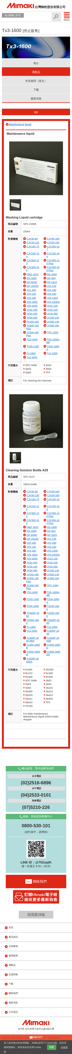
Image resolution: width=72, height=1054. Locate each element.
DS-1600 (52, 274)
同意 (51, 1047)
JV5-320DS (53, 302)
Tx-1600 (31, 353)
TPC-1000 (52, 332)
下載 (36, 89)
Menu (66, 16)
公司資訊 (13, 1012)
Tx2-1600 (52, 353)
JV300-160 (53, 325)
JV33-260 (52, 313)
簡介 (36, 63)
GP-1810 (52, 282)
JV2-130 (51, 286)
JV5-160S (32, 302)
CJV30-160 (53, 242)
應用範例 (13, 955)
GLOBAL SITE (13, 15)
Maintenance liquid (20, 124)
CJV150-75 (33, 246)
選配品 (36, 72)
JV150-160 (33, 321)
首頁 (11, 927)
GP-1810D (32, 286)
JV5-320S (32, 305)
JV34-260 (32, 317)
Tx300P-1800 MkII (32, 639)
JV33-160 (32, 313)
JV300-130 (53, 321)
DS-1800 (31, 278)
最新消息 (36, 98)
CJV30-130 (33, 242)
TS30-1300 (32, 346)
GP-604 (51, 278)
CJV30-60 (32, 238)
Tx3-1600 (31, 357)
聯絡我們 (13, 993)
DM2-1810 (32, 274)
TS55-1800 (32, 606)
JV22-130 (52, 305)
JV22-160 (32, 309)
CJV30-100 (53, 238)
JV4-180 (31, 298)
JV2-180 (51, 290)
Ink (36, 111)
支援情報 (13, 974)
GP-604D (32, 282)
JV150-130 (53, 317)
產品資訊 (13, 937)
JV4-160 (51, 293)
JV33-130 (52, 309)
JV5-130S (52, 298)
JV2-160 (31, 290)
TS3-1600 (31, 339)
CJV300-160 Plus (53, 269)
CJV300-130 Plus (53, 262)
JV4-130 (31, 293)
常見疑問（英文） (36, 80)
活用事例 (13, 946)
